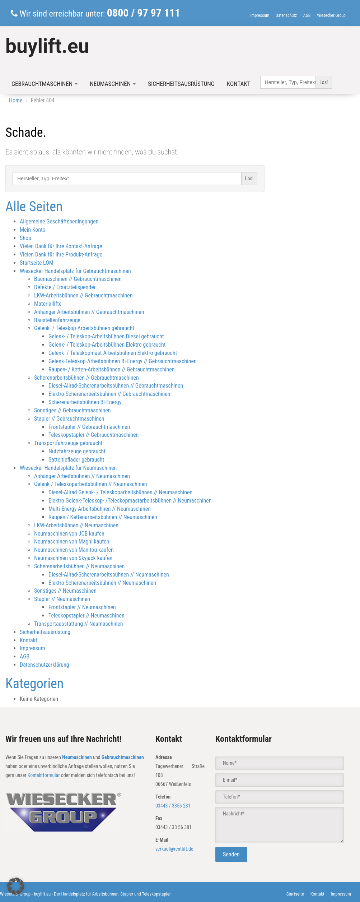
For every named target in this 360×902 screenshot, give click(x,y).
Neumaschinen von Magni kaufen (71, 541)
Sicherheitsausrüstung (181, 83)
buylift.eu (47, 46)
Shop (25, 238)
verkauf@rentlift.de (174, 849)
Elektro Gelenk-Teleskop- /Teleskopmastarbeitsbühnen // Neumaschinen (130, 500)
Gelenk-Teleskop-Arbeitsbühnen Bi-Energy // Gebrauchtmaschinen (122, 361)
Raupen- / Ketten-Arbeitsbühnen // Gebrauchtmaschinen (111, 369)
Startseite (295, 894)
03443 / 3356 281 (173, 806)
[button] (16, 886)
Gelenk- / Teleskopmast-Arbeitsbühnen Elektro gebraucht (112, 353)
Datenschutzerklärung (44, 664)
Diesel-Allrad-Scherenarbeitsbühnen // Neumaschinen (108, 574)
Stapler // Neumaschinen (62, 599)
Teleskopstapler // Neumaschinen (86, 615)
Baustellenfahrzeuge (57, 320)
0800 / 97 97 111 (143, 12)
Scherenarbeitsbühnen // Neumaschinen (79, 566)
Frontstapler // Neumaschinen (82, 607)
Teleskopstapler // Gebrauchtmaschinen (93, 434)
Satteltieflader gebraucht (76, 459)
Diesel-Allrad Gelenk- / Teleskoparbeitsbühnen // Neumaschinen (120, 492)
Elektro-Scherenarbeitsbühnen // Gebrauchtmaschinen (109, 393)
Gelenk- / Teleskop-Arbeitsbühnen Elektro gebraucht (106, 344)
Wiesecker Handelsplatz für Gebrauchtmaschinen (75, 271)
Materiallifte (48, 303)
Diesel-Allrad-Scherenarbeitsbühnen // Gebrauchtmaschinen (115, 385)
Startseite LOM (36, 262)
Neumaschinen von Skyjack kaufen (73, 558)
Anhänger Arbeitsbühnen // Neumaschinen (82, 476)
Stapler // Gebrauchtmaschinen (69, 418)
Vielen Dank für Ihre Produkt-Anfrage (61, 254)
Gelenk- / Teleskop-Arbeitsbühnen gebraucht (84, 328)
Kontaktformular (44, 775)
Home (16, 100)
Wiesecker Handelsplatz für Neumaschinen (68, 467)
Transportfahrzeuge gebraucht (68, 443)
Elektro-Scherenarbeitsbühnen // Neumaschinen (102, 582)
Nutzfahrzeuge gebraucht (77, 451)
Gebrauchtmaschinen (44, 83)
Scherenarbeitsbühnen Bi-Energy (84, 402)
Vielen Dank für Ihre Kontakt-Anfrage (61, 246)
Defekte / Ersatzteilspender (65, 287)
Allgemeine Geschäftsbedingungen (59, 221)
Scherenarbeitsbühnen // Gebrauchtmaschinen (86, 377)
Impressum (259, 15)
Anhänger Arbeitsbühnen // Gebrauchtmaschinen (89, 312)
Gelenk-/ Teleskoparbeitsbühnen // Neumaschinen (90, 484)
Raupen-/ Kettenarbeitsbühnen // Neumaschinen (102, 517)
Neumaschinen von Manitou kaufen (74, 549)
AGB (307, 15)
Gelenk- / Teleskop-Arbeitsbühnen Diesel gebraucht (106, 336)
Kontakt (239, 83)
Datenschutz (286, 15)
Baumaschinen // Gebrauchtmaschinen (78, 279)
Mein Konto (33, 229)
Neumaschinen (113, 83)
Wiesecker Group (331, 15)
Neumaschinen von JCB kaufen (69, 533)
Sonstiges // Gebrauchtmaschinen (72, 410)
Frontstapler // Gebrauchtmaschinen (89, 427)
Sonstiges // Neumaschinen (65, 590)
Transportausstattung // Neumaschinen (78, 623)
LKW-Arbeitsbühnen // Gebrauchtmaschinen (83, 295)
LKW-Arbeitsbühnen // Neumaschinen (76, 525)
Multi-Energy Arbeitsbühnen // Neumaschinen (99, 508)
